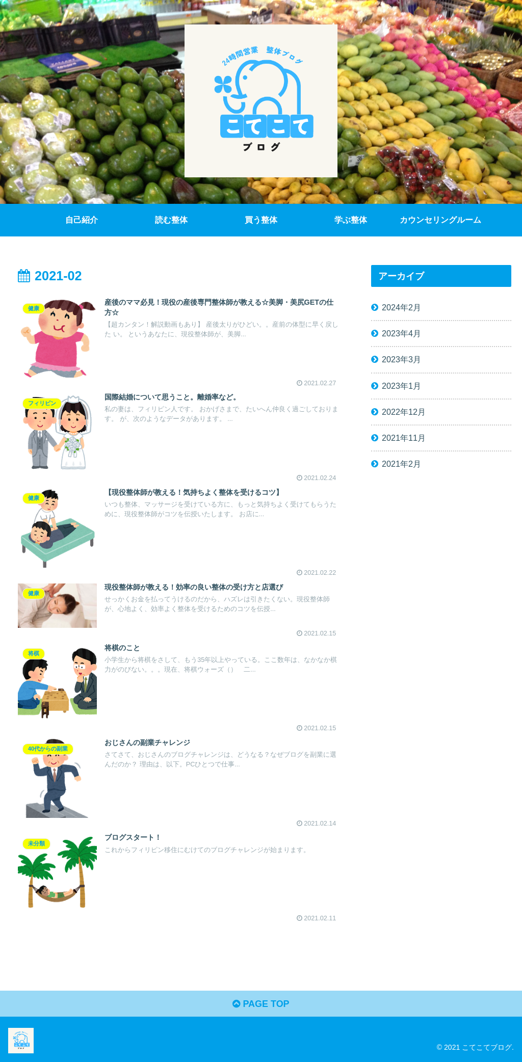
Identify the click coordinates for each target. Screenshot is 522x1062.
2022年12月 (404, 411)
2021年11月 (404, 437)
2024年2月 (401, 307)
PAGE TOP (260, 1004)
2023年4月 (401, 333)
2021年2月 (401, 463)
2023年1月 (401, 385)
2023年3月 (401, 359)
